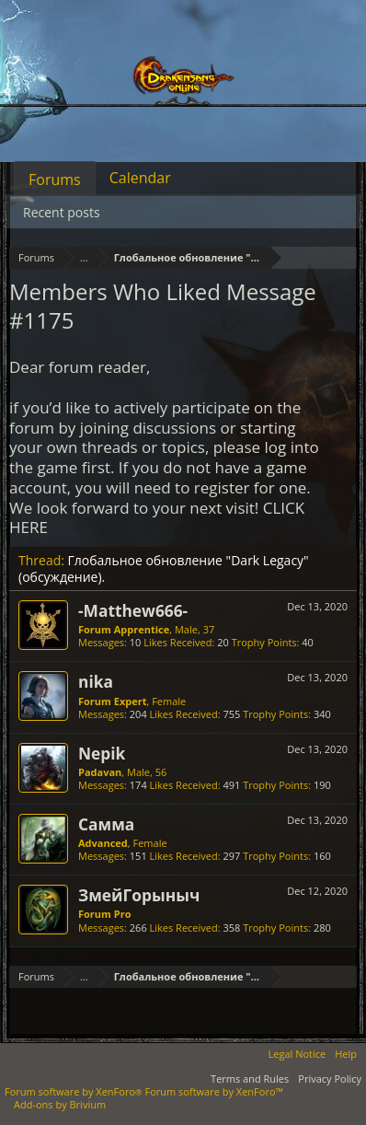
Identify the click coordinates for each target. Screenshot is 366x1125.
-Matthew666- (133, 610)
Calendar (140, 178)
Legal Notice (297, 1054)
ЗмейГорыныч (139, 895)
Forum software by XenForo (75, 1091)
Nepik (101, 753)
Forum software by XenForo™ (214, 1091)
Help (346, 1054)
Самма (106, 824)
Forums (55, 179)
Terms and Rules (250, 1078)
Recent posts (61, 212)
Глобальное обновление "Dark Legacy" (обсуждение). (163, 568)
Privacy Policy (329, 1078)
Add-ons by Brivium (60, 1104)
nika (95, 681)
